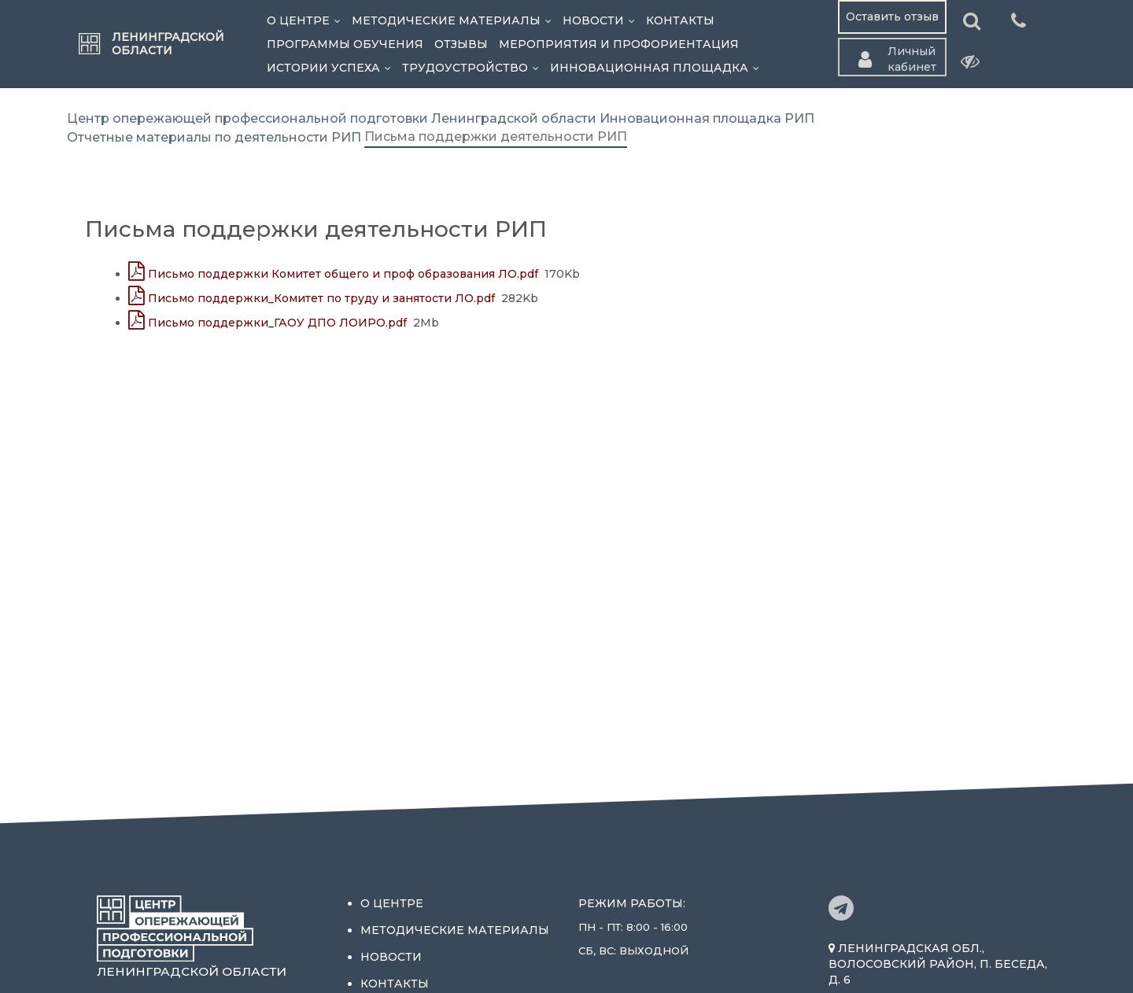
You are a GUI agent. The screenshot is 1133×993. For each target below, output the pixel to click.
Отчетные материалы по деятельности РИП (214, 137)
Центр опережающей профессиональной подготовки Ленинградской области (331, 118)
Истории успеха (332, 68)
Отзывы (461, 44)
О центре (306, 20)
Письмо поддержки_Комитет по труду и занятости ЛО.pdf (311, 298)
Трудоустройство (473, 68)
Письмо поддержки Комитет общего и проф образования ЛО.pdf (333, 274)
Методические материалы (454, 20)
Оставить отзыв (892, 16)
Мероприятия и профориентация (619, 44)
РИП (799, 118)
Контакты (680, 20)
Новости (601, 20)
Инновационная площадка (657, 68)
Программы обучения (345, 44)
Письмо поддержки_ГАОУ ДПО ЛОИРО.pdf (267, 323)
